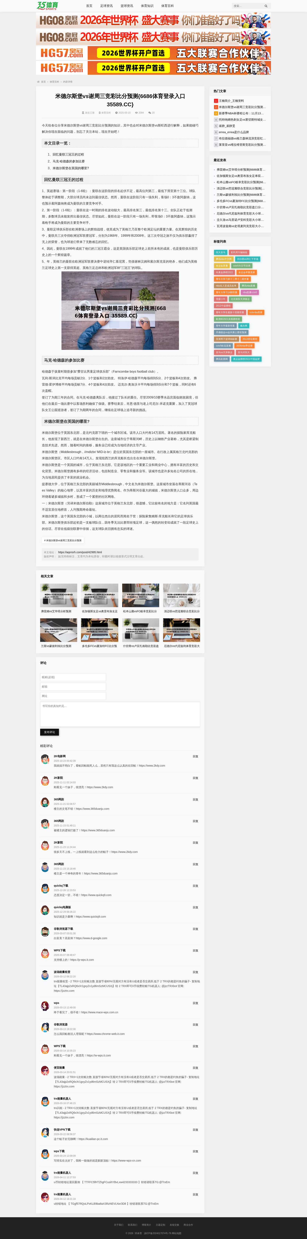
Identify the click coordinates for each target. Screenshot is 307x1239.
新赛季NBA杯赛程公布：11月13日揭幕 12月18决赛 (252, 113)
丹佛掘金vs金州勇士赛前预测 (231, 332)
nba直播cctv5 (250, 292)
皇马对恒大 (244, 352)
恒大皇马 (220, 252)
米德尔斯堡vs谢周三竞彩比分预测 (62, 540)
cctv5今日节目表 (241, 265)
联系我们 (132, 1225)
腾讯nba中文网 (224, 259)
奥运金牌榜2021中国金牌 (246, 359)
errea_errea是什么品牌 (234, 132)
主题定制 (160, 1225)
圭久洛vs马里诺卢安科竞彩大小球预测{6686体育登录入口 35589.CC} (262, 219)
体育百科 (167, 5)
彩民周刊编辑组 (239, 252)
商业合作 (188, 1225)
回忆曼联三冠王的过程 (68, 154)
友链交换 (174, 1225)
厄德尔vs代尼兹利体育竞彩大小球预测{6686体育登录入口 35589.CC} (262, 213)
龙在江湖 (88, 112)
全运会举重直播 (246, 272)
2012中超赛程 (223, 305)
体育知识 (147, 5)
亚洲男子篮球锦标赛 (226, 339)
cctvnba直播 (256, 312)
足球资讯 (106, 5)
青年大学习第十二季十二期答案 (232, 279)
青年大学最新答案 (225, 325)
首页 (89, 5)
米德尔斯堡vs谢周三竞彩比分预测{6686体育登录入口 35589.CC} (261, 107)
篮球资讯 (127, 5)
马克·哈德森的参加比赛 (69, 161)
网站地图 (176, 1233)
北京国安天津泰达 (240, 299)
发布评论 (49, 732)
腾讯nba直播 (248, 285)
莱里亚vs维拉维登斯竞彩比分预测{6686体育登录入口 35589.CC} (261, 144)
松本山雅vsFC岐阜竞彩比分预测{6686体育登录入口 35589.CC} (258, 182)
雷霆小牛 (220, 299)
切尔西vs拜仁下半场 (247, 259)
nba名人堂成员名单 (226, 285)
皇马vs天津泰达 (224, 352)
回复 (195, 756)
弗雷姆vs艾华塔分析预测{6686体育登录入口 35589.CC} (253, 169)
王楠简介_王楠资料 (231, 100)
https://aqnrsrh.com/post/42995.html (80, 552)
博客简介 (146, 1225)
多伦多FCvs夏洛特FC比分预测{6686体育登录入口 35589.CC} (257, 201)
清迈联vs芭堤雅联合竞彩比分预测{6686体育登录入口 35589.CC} (259, 188)
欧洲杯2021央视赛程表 (228, 319)
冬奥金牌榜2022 (224, 272)
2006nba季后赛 (244, 345)
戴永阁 (243, 325)
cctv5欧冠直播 (223, 345)
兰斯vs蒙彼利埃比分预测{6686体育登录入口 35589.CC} (253, 194)
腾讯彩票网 (222, 359)
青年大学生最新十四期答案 (230, 312)
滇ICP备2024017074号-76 (157, 1233)
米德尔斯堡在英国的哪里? (71, 168)
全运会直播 (222, 265)
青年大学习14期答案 (226, 292)
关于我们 (118, 1225)
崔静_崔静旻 (227, 125)
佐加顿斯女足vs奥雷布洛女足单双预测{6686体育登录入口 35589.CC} (262, 175)
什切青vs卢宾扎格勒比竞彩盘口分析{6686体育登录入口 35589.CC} (260, 207)
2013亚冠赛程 (250, 339)
